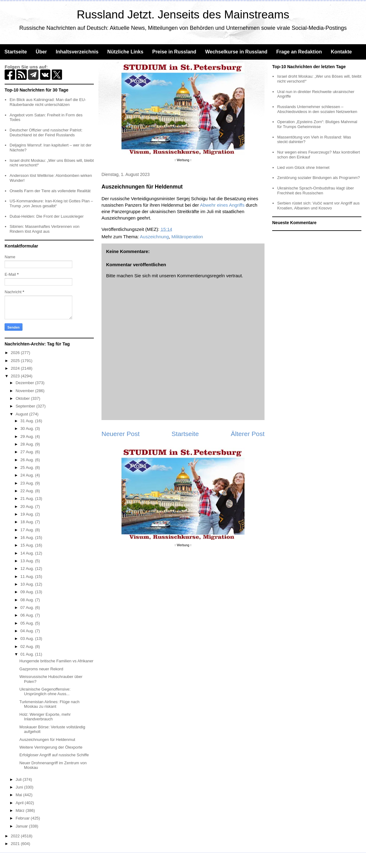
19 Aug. (27, 514)
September (26, 406)
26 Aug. (27, 460)
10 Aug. (27, 584)
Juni (20, 787)
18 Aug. (27, 522)
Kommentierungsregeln (201, 275)
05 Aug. (27, 623)
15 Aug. (27, 545)
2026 (16, 352)
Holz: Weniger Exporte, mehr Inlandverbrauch (45, 717)
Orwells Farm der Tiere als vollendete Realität (50, 191)
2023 (16, 376)
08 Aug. (27, 600)
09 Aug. (27, 592)
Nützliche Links (125, 51)
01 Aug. (27, 654)
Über (41, 51)
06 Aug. (27, 615)
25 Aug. (27, 467)
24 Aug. (27, 475)
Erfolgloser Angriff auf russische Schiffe (54, 755)
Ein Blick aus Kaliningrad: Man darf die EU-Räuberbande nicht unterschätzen (48, 102)
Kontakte (341, 51)
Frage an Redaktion (299, 51)
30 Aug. (27, 428)
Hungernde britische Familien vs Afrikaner (56, 661)
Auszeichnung (154, 236)
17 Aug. (27, 530)
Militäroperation (187, 236)
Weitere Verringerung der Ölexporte (50, 747)
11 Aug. (27, 576)
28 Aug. (27, 444)
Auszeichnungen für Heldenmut (47, 739)
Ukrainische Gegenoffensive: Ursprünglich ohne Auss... (44, 691)
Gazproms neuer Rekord (41, 669)
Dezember (25, 382)
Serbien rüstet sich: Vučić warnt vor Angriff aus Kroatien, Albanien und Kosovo (318, 205)
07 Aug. (27, 607)
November (25, 390)
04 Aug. (27, 631)
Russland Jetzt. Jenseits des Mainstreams (183, 14)
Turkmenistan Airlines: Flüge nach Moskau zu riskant (49, 704)
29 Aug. (27, 436)
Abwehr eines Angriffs (222, 205)
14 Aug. (27, 553)
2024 (16, 368)
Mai (19, 795)
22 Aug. (27, 491)
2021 (16, 843)
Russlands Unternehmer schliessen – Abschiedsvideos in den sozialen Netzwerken (317, 109)
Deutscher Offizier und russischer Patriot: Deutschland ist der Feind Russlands (46, 132)
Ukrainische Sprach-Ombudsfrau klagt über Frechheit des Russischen (315, 190)
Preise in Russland (174, 51)
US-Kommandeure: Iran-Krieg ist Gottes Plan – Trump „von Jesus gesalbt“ (51, 203)
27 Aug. (27, 452)
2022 (16, 836)
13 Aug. (27, 561)
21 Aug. (27, 498)
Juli (19, 779)
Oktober (23, 398)
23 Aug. (27, 483)
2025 (16, 360)
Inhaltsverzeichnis (77, 51)
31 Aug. (27, 421)
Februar (23, 818)
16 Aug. (27, 537)
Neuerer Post (120, 433)
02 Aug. (27, 646)
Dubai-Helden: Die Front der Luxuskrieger (47, 216)
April (20, 802)
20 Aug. (27, 506)
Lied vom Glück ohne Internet (303, 167)
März (21, 810)
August (22, 414)
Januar (22, 826)
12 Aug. (27, 568)
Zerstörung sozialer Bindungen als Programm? (318, 177)
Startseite (15, 51)
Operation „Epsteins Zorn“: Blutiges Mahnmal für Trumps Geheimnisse (317, 124)
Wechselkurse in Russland (236, 51)
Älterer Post (248, 433)
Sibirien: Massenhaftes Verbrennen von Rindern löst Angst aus (44, 229)
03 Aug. (27, 638)
